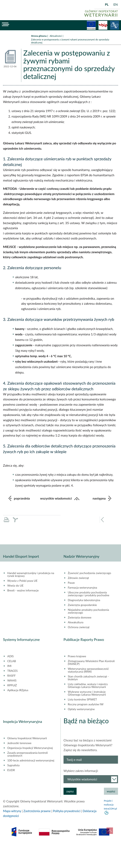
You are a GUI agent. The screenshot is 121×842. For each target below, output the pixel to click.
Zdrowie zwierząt (78, 577)
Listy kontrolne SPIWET (82, 699)
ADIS (10, 656)
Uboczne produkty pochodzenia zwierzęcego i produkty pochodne (88, 594)
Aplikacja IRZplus (17, 690)
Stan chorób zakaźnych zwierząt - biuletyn (88, 678)
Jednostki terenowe (19, 743)
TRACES (12, 670)
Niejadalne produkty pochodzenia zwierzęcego (88, 611)
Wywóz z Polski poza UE (22, 580)
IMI (9, 666)
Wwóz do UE (15, 585)
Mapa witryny (12, 811)
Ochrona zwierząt (78, 627)
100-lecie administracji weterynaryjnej (30, 760)
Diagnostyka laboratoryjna (84, 600)
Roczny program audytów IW (86, 704)
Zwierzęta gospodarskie (82, 605)
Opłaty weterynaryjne (81, 709)
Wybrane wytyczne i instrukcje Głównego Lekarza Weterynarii (87, 693)
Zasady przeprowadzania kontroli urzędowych (27, 754)
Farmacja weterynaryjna (82, 587)
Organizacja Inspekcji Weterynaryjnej (30, 747)
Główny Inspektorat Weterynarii (27, 738)
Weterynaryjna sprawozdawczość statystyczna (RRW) (88, 670)
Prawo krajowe (77, 656)
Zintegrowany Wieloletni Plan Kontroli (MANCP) (91, 662)
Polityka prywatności (66, 811)
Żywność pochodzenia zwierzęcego (89, 573)
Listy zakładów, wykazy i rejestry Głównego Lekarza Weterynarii (88, 685)
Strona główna (39, 35)
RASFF (11, 675)
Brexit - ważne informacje (23, 590)
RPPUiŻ (12, 685)
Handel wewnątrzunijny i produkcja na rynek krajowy (30, 574)
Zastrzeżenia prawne (37, 811)
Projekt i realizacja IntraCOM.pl (110, 804)
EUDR (11, 770)
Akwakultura (75, 622)
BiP (102, 25)
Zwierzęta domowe (79, 617)
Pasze (71, 582)
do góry (110, 830)
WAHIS (11, 680)
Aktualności (56, 35)
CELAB (11, 661)
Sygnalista (13, 765)
